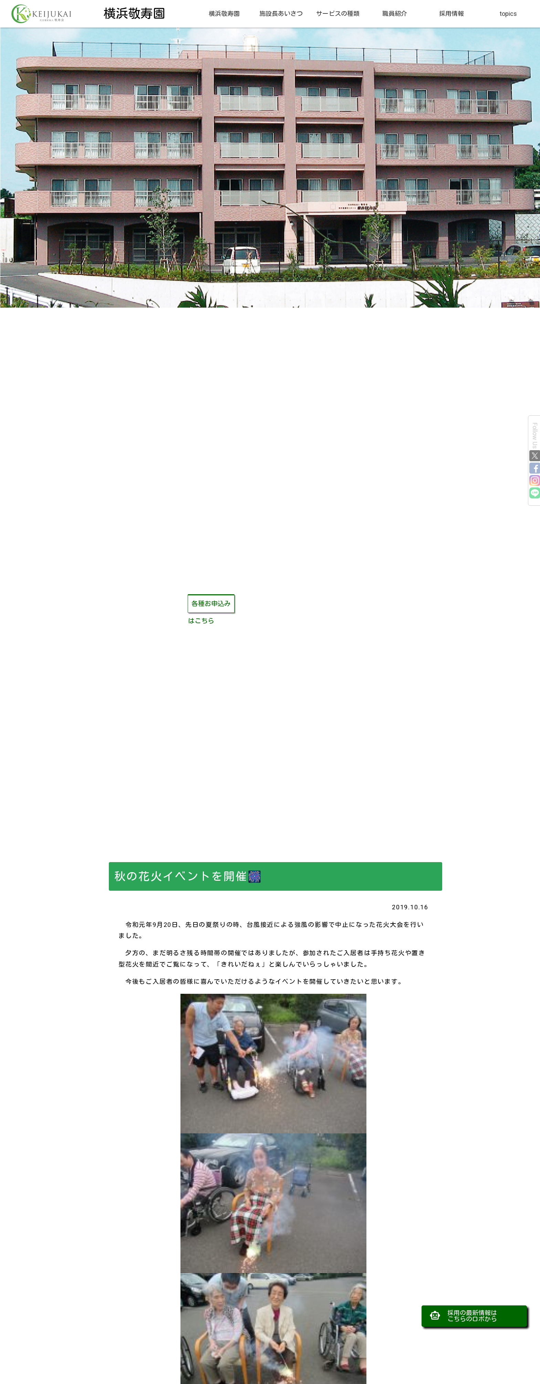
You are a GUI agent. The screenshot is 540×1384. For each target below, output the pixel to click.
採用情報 (451, 13)
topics (508, 13)
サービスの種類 (338, 13)
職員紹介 (394, 13)
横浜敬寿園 (224, 13)
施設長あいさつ (281, 13)
